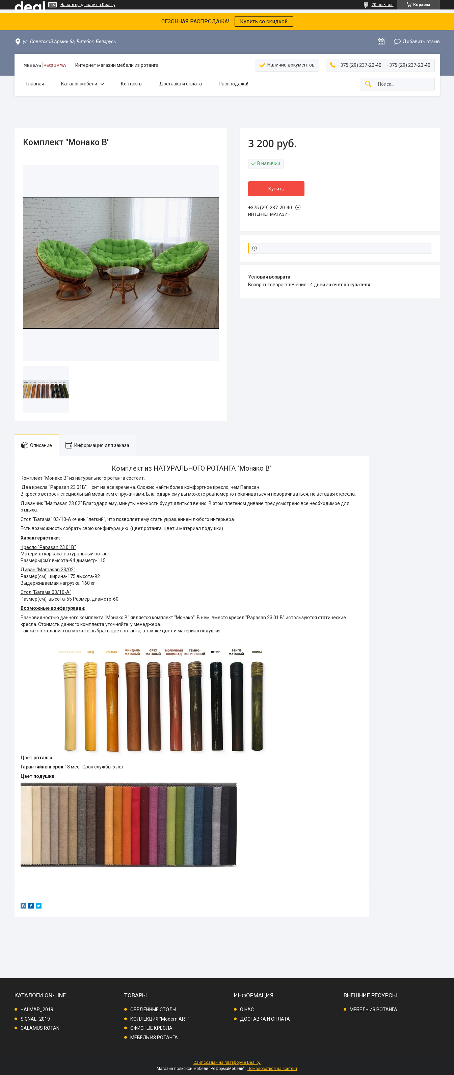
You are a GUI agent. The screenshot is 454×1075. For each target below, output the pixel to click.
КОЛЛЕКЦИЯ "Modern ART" (159, 1019)
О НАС (247, 1009)
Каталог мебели (79, 83)
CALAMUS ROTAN (40, 1028)
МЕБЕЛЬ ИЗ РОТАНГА (154, 1037)
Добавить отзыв (421, 41)
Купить (276, 188)
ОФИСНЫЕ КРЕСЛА (151, 1028)
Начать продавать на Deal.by (87, 4)
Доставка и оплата (180, 83)
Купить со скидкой (264, 21)
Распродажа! (233, 83)
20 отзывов (383, 4)
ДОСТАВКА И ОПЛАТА (265, 1019)
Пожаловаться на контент (272, 1068)
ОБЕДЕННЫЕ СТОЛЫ (153, 1009)
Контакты (131, 83)
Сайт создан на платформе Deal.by (227, 1062)
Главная (35, 83)
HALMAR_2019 (37, 1009)
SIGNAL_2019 (35, 1019)
